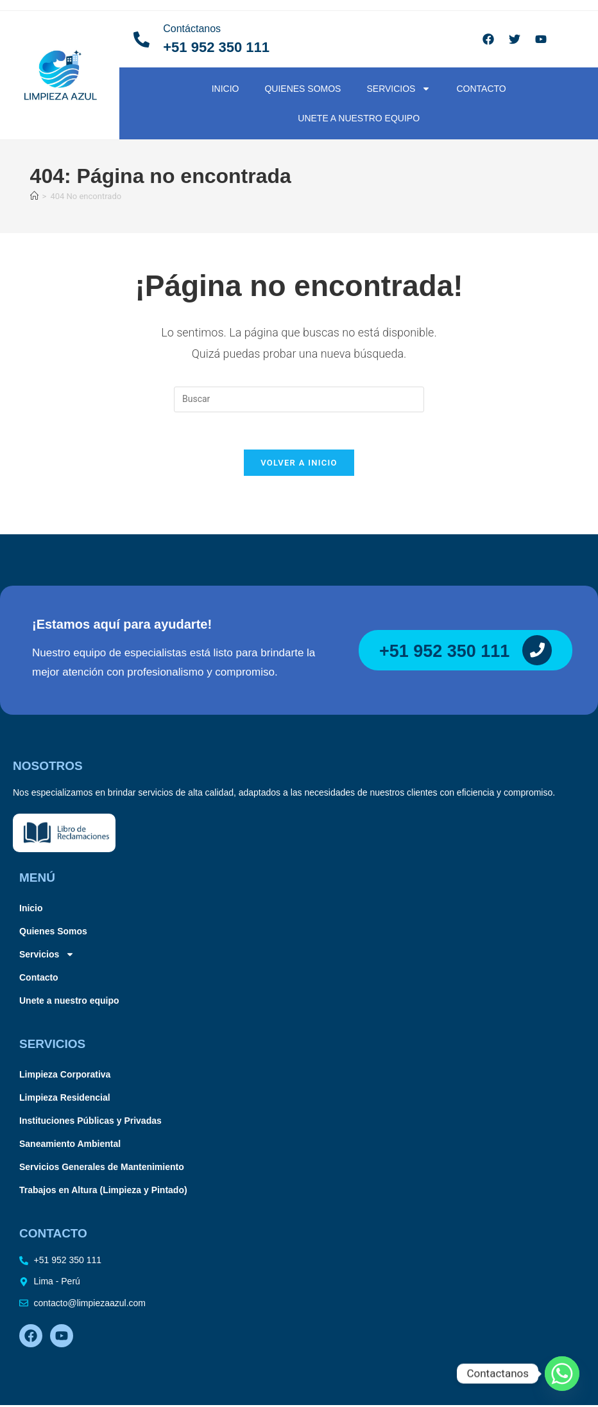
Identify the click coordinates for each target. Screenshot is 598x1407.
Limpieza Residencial (64, 1099)
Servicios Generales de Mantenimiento (101, 1169)
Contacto (481, 88)
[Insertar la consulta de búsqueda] (299, 399)
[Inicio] (34, 196)
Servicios (398, 89)
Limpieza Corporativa (64, 1076)
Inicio (225, 88)
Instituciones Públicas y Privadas (90, 1122)
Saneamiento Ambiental (70, 1145)
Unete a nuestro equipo (359, 118)
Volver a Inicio (299, 464)
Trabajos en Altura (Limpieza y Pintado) (103, 1192)
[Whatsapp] (562, 1373)
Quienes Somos (302, 88)
